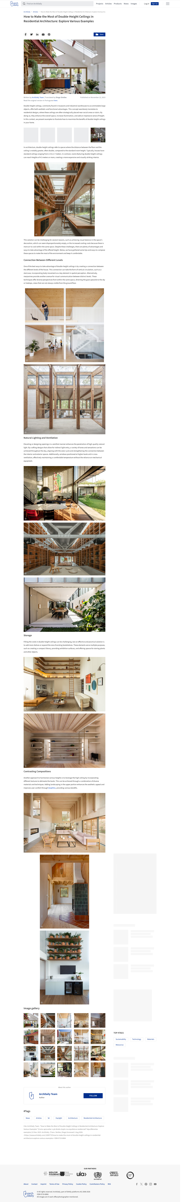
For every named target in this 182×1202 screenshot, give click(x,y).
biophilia (52, 788)
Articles (108, 3)
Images (134, 3)
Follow (93, 1095)
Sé (49, 1118)
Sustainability (121, 1039)
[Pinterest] (49, 34)
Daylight (59, 1118)
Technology (136, 1039)
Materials (150, 1039)
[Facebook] (25, 34)
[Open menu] (168, 4)
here (55, 100)
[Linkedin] (37, 34)
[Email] (43, 34)
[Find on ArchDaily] (59, 3)
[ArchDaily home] (14, 3)
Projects (99, 3)
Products (118, 3)
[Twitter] (31, 34)
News (126, 3)
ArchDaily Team (48, 1094)
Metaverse (120, 1045)
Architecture (73, 1118)
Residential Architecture (93, 1118)
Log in (146, 3)
